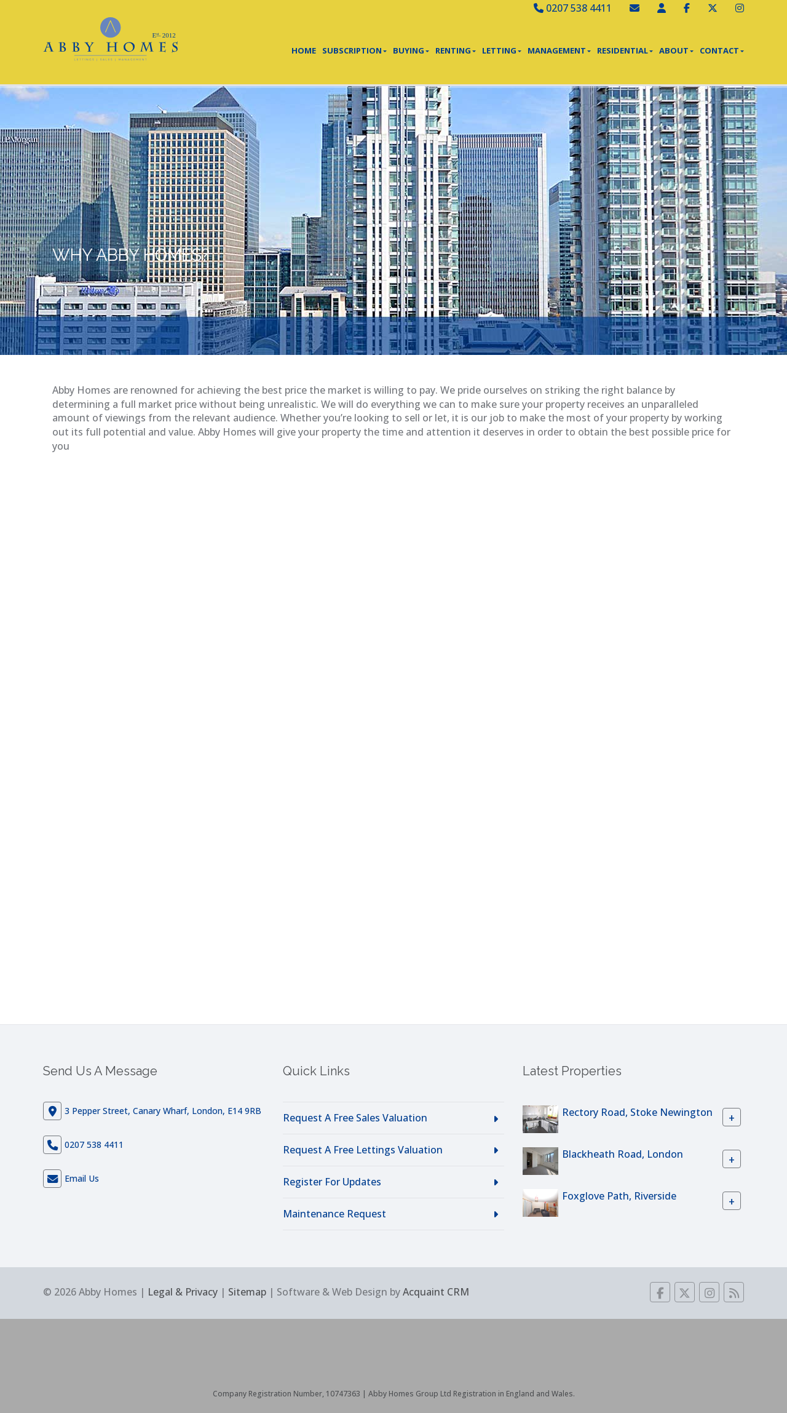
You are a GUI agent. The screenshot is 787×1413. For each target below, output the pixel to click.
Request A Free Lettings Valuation (363, 1149)
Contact (722, 50)
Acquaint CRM (436, 1292)
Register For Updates (332, 1181)
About (676, 50)
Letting (501, 50)
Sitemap (247, 1292)
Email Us (82, 1178)
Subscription (354, 50)
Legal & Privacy (183, 1292)
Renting (455, 50)
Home (303, 50)
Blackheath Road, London (622, 1154)
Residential (625, 50)
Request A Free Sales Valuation (355, 1117)
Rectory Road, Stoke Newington (637, 1112)
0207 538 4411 (573, 8)
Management (559, 50)
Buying (411, 50)
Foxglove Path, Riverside (619, 1196)
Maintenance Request (334, 1213)
